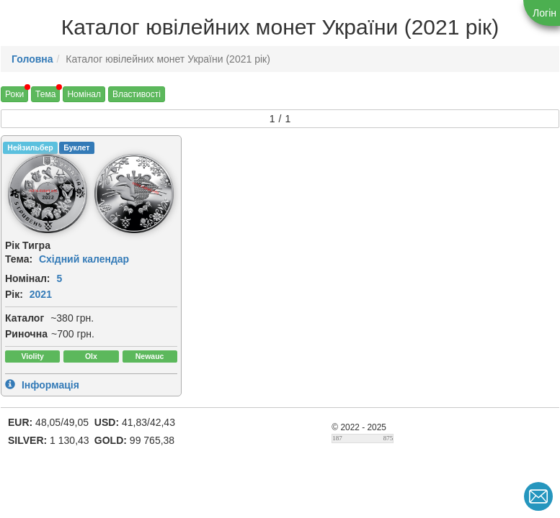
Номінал (84, 94)
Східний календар (84, 259)
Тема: (18, 259)
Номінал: (27, 278)
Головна (32, 59)
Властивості (136, 94)
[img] (47, 193)
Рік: (14, 294)
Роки (14, 94)
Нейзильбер (30, 147)
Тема (45, 94)
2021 (41, 294)
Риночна (26, 334)
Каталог (24, 318)
